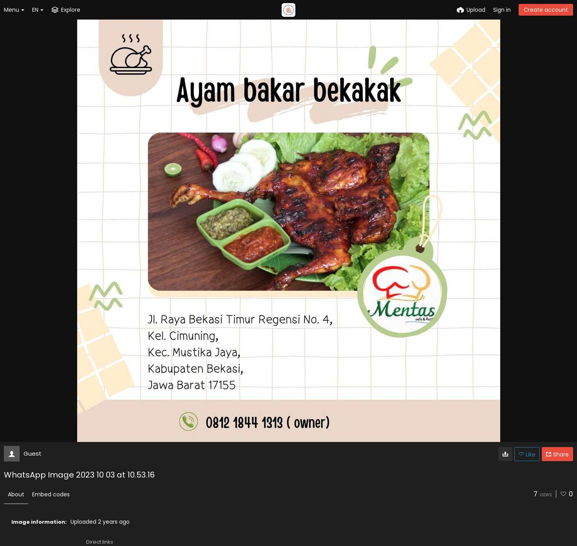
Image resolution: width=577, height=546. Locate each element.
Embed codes (51, 494)
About (16, 494)
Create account (546, 10)
